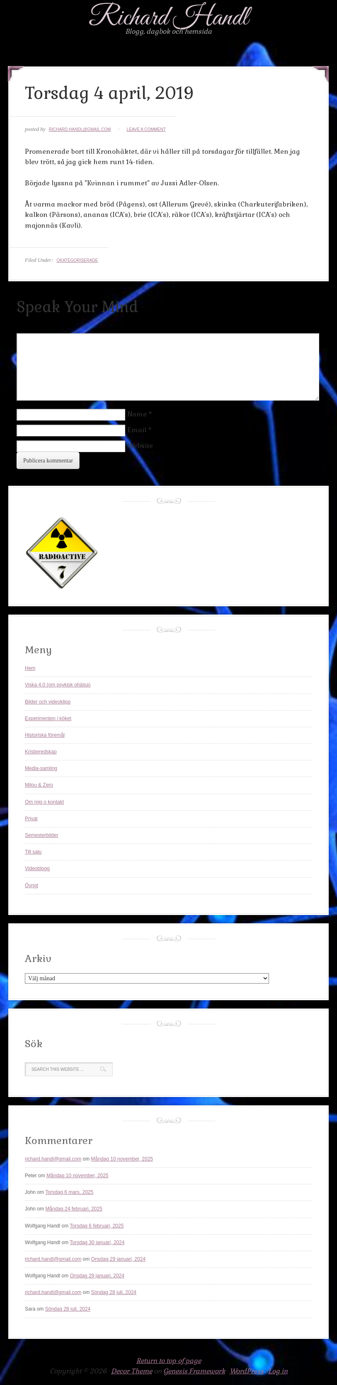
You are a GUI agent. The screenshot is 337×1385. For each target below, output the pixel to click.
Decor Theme (131, 1371)
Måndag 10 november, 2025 (122, 1159)
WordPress (247, 1371)
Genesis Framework (194, 1371)
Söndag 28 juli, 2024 (113, 1292)
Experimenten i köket (48, 718)
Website (140, 445)
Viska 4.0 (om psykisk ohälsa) (58, 685)
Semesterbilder (41, 835)
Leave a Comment (146, 129)
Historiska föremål (45, 735)
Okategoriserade (77, 260)
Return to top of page (168, 1360)
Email (136, 430)
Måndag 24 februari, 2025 (73, 1209)
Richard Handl (168, 18)
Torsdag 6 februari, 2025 (97, 1226)
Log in (278, 1371)
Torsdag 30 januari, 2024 (97, 1242)
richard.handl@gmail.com (80, 129)
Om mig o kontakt (44, 802)
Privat (31, 819)
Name (137, 414)
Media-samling (41, 768)
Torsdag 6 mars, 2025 (69, 1192)
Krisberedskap (41, 752)
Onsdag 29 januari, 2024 (118, 1259)
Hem (30, 668)
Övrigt (31, 885)
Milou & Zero (39, 785)
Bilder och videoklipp (47, 702)
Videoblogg (37, 868)
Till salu (33, 852)
